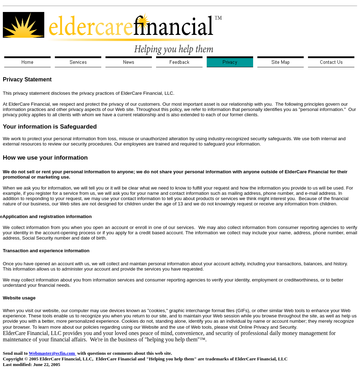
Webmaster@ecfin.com (52, 353)
